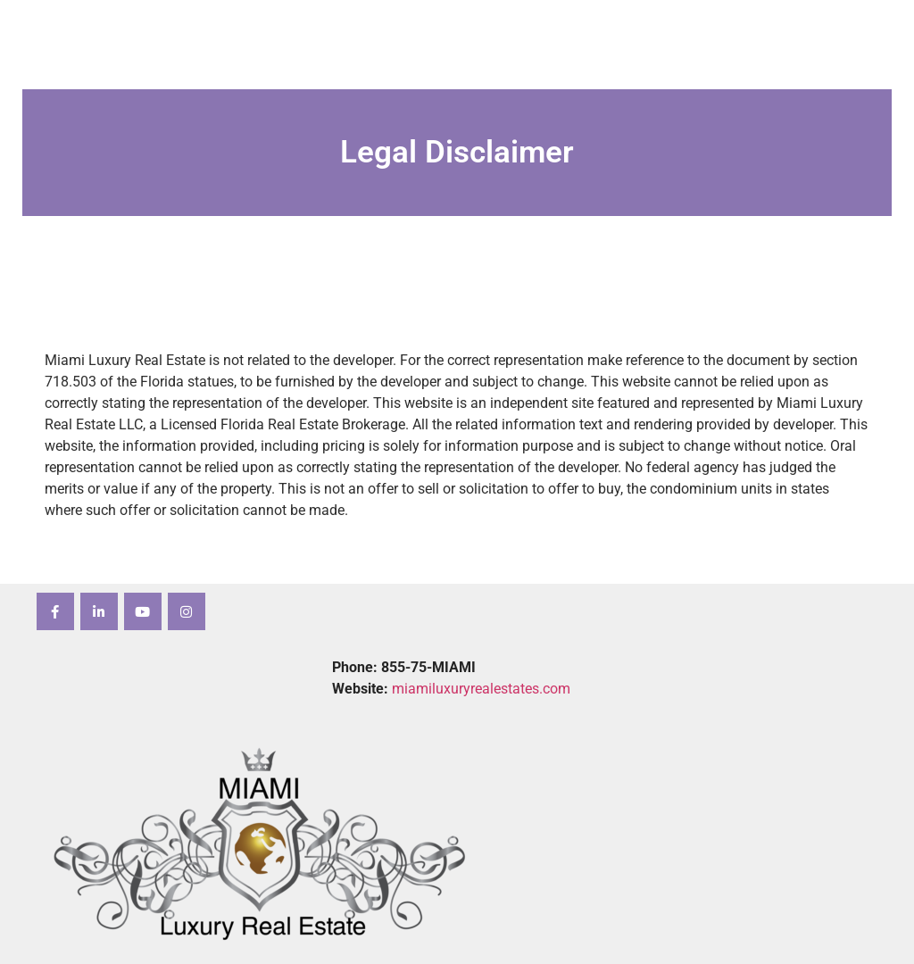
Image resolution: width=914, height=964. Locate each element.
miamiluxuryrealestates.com (481, 688)
